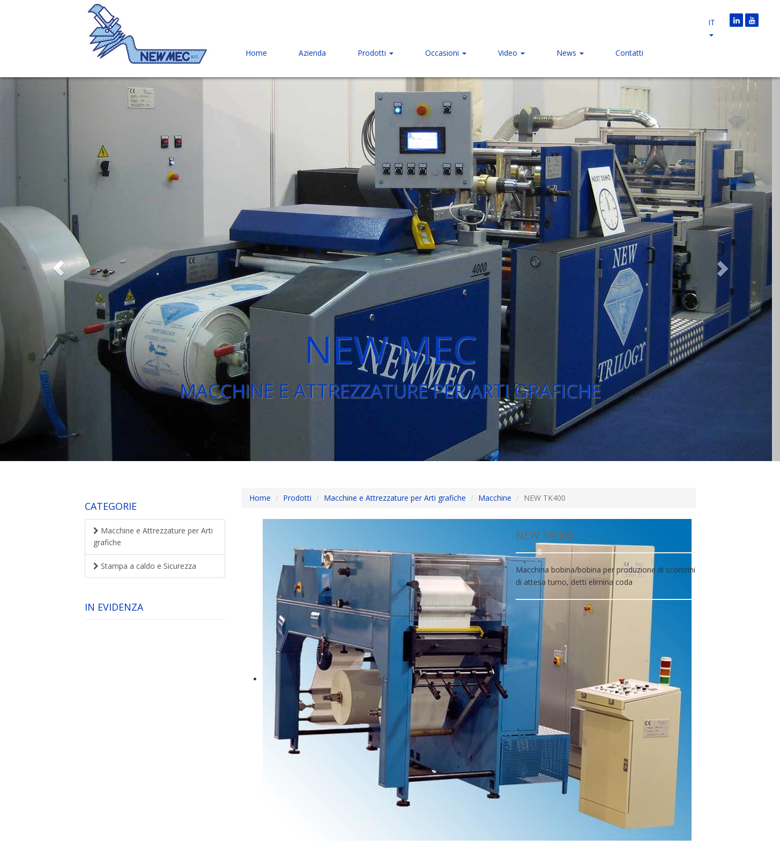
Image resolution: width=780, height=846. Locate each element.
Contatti (629, 53)
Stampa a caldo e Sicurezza (144, 566)
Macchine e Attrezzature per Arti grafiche (153, 536)
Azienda (312, 53)
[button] (58, 268)
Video (511, 53)
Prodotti (375, 53)
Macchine (494, 498)
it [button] (711, 26)
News (570, 53)
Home (256, 53)
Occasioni (445, 53)
